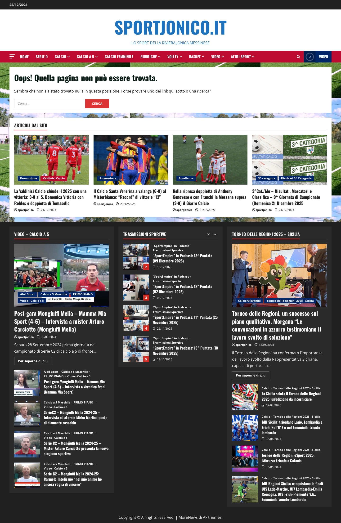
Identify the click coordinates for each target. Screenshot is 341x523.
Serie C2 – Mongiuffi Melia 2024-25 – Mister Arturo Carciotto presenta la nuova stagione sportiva (27, 444)
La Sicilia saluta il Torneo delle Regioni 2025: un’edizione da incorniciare (245, 397)
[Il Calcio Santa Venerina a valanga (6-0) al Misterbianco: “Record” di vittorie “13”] (131, 160)
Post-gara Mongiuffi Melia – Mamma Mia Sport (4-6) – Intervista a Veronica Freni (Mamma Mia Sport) (27, 383)
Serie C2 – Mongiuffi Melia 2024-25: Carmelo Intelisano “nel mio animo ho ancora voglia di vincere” (27, 475)
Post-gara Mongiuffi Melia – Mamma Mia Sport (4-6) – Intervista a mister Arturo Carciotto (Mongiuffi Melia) (60, 321)
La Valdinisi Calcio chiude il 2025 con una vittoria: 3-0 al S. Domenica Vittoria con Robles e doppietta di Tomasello (50, 197)
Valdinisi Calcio (54, 178)
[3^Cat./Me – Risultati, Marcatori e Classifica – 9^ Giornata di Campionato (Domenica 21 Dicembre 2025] (289, 160)
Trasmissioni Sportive (168, 250)
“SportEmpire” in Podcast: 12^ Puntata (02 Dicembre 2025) (136, 288)
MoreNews (188, 517)
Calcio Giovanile (249, 301)
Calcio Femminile (119, 56)
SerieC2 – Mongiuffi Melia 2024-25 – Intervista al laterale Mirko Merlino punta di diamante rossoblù (27, 414)
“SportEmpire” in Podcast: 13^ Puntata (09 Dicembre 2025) (136, 257)
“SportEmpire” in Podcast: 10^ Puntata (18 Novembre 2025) (136, 349)
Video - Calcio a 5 (32, 301)
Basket (195, 56)
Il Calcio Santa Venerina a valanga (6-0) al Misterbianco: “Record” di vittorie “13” (130, 194)
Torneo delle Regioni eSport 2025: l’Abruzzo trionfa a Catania (245, 459)
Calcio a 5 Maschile (53, 294)
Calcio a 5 (85, 56)
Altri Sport (241, 56)
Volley (172, 56)
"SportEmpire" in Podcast (171, 245)
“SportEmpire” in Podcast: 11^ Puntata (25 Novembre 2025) (136, 318)
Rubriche (148, 56)
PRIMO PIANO (83, 294)
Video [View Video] (316, 56)
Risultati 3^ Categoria (296, 178)
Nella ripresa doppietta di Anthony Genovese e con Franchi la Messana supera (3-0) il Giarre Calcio (209, 197)
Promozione (28, 178)
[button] (12, 56)
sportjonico (26, 210)
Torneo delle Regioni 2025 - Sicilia (290, 301)
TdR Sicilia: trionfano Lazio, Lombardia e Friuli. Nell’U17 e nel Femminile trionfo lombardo (245, 428)
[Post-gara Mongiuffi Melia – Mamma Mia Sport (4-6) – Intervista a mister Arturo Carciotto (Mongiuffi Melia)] (61, 275)
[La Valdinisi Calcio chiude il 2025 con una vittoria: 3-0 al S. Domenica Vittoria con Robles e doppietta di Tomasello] (51, 160)
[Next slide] (215, 234)
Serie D (42, 56)
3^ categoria (266, 178)
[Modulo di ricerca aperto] (298, 56)
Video (215, 56)
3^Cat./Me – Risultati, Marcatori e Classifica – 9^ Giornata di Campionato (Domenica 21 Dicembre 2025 (286, 197)
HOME (24, 56)
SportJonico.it (170, 27)
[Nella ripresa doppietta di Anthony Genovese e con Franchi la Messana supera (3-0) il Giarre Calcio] (210, 160)
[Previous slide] (208, 234)
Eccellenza (186, 178)
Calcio (60, 56)
